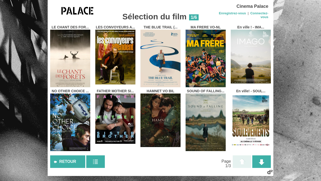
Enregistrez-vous (232, 13)
